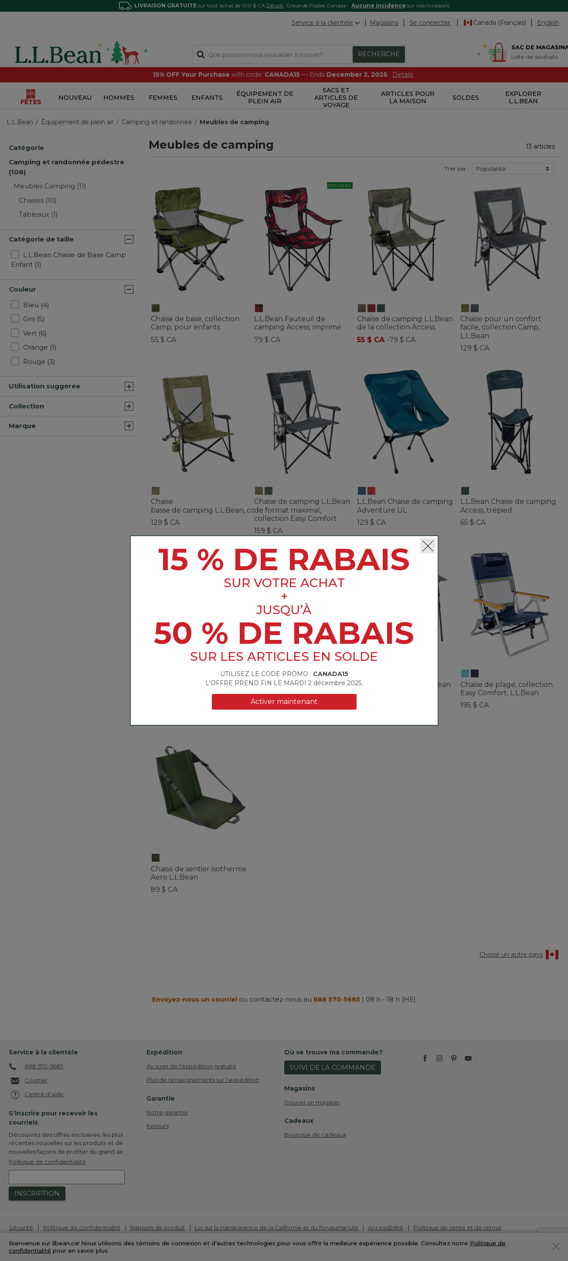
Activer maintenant (284, 701)
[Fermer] (427, 546)
